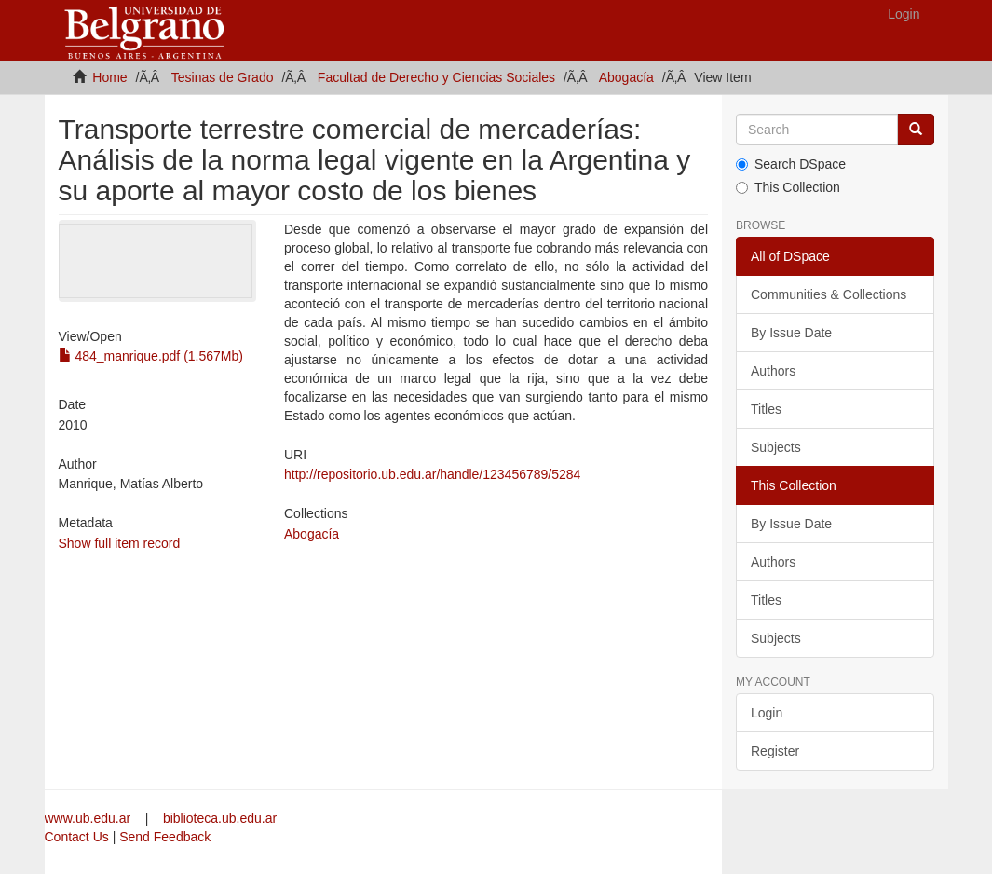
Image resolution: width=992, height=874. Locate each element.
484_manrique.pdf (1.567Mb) (151, 355)
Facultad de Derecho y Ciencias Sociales (436, 77)
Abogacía (626, 77)
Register (775, 751)
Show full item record (120, 543)
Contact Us (77, 836)
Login (766, 712)
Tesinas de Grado (222, 77)
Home (109, 77)
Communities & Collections (828, 294)
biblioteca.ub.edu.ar (220, 818)
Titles (766, 409)
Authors (773, 370)
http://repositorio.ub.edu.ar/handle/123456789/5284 (432, 474)
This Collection (788, 187)
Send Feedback (165, 836)
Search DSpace (791, 164)
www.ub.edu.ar (90, 818)
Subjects (776, 447)
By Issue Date (791, 332)
